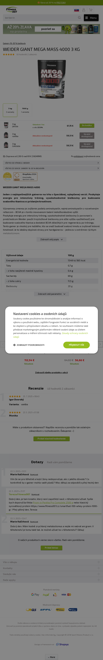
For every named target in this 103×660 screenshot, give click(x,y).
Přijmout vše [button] (76, 344)
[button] (29, 345)
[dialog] (51, 330)
